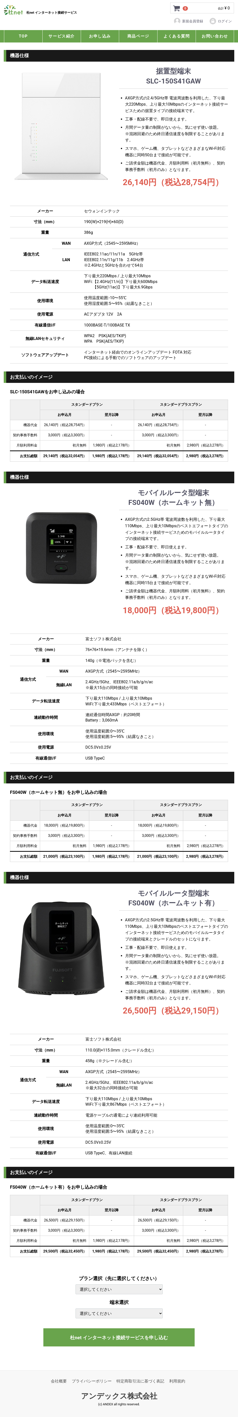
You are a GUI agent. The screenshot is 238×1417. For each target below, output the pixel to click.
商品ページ (138, 36)
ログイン (220, 21)
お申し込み (100, 36)
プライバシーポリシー (92, 1381)
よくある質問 (176, 36)
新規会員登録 (188, 21)
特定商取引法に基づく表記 (140, 1381)
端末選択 (119, 1302)
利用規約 (177, 1381)
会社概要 (59, 1381)
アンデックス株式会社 (119, 1396)
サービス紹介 (61, 36)
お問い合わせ (215, 36)
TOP (23, 36)
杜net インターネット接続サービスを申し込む (119, 1338)
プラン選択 (119, 1278)
